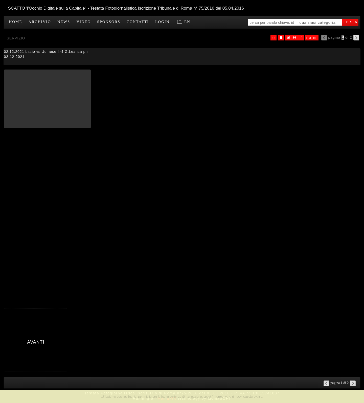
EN (187, 22)
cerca (350, 22)
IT (179, 22)
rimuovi (237, 396)
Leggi (207, 396)
